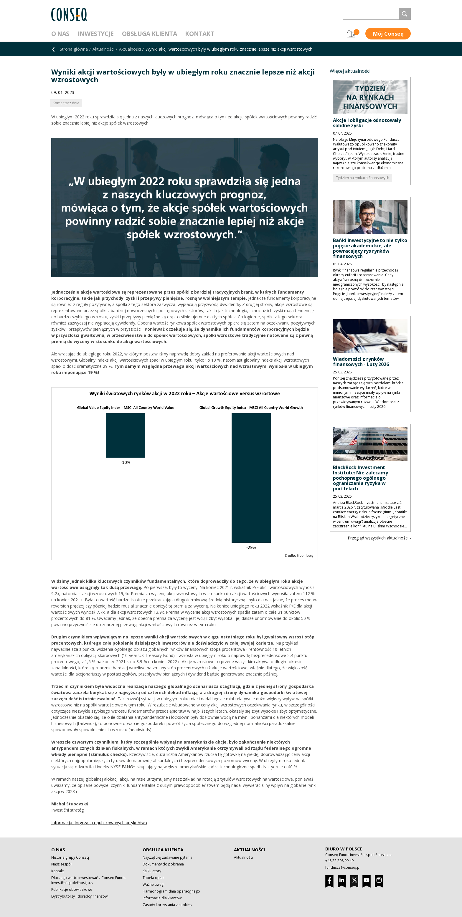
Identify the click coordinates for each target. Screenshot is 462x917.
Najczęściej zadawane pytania (167, 857)
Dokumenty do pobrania (163, 864)
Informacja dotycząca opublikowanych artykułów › (99, 822)
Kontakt (199, 33)
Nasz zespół (61, 864)
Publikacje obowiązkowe (71, 889)
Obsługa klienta (149, 33)
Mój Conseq (388, 33)
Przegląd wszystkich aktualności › (379, 538)
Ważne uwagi (153, 884)
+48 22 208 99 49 (339, 860)
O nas (60, 33)
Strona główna (74, 49)
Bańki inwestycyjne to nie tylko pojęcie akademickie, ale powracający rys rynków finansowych (370, 248)
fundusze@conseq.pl (342, 867)
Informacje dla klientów (162, 898)
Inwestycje (96, 33)
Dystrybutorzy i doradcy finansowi (79, 896)
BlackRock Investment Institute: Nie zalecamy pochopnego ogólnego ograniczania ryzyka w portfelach (360, 478)
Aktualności (103, 49)
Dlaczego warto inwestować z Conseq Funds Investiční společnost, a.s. (88, 880)
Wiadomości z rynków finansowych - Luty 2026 (361, 362)
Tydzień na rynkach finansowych (362, 177)
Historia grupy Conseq (70, 857)
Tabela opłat (153, 877)
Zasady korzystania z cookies (167, 904)
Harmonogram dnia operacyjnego (171, 891)
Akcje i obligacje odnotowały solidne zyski (367, 123)
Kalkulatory (152, 870)
